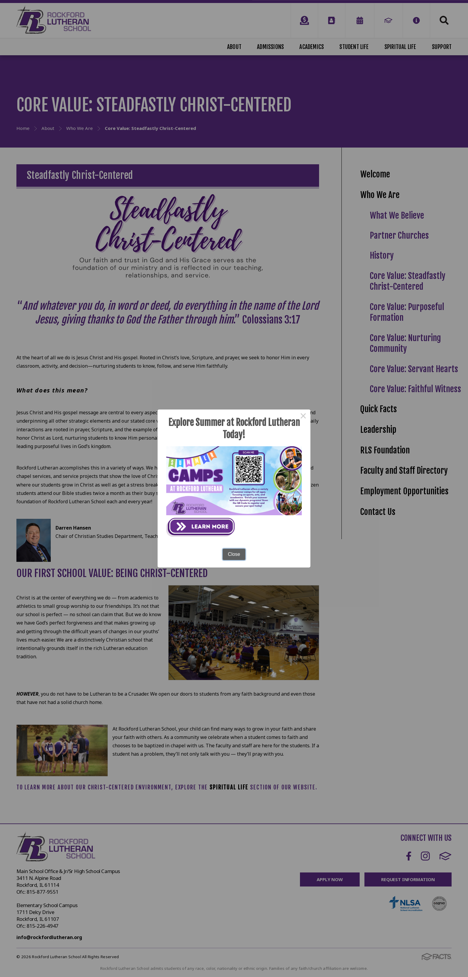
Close (234, 554)
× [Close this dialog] (303, 416)
